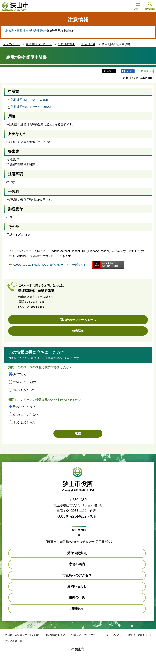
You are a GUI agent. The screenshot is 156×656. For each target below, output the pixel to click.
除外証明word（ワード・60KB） (32, 106)
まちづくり (88, 44)
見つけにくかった (23, 422)
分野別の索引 (66, 44)
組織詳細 (78, 331)
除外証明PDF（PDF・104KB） (31, 99)
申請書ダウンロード (39, 44)
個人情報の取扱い (55, 635)
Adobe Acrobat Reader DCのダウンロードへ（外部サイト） (51, 264)
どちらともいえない (25, 382)
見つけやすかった (23, 406)
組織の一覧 (77, 597)
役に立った (19, 374)
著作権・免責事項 (137, 635)
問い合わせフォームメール (78, 320)
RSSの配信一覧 (13, 641)
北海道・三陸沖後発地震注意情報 (26, 30)
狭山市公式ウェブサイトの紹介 (22, 635)
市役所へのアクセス (77, 575)
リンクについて (112, 635)
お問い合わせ (77, 586)
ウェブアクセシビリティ (84, 635)
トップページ (11, 44)
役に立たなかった (23, 389)
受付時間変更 (77, 553)
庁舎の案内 (77, 564)
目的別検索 (150, 6)
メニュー (138, 6)
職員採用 (76, 608)
